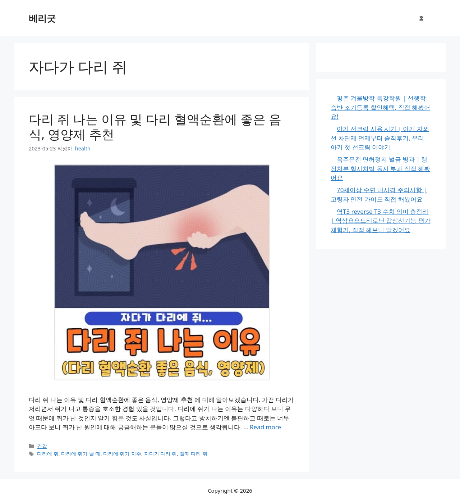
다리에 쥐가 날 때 (80, 453)
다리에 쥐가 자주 (122, 453)
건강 (42, 446)
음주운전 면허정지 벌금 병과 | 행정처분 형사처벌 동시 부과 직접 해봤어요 (380, 168)
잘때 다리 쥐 (194, 453)
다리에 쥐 (48, 453)
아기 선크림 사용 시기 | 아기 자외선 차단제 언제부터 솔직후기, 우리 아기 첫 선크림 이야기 (380, 138)
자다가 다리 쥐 (160, 453)
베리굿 (42, 18)
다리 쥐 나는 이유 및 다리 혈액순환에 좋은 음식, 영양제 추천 (155, 126)
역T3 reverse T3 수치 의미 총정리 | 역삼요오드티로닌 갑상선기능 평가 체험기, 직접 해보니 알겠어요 (381, 220)
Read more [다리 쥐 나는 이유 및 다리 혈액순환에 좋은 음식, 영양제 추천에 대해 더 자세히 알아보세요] (265, 427)
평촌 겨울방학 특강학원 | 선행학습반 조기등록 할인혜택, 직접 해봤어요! (380, 107)
